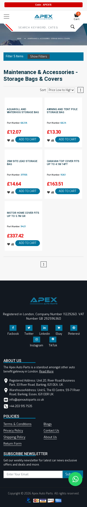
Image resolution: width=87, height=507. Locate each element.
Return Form (12, 444)
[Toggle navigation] (6, 16)
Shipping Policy (14, 437)
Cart (77, 17)
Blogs (48, 424)
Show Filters (38, 56)
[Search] (38, 27)
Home (19, 38)
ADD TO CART (27, 139)
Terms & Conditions (17, 424)
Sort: (43, 90)
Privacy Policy (13, 431)
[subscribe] (33, 474)
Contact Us (51, 431)
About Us (50, 437)
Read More (46, 371)
